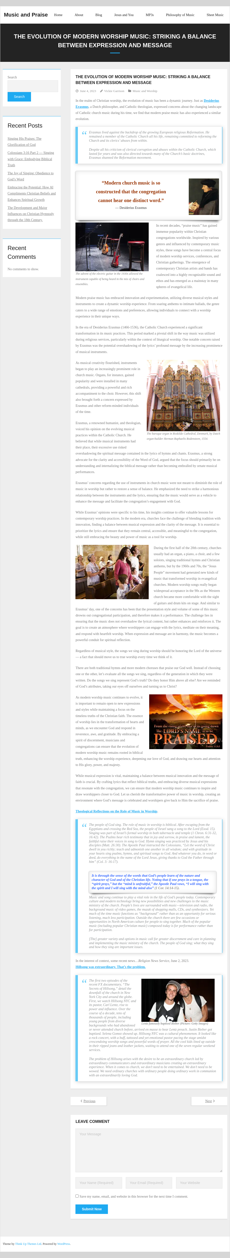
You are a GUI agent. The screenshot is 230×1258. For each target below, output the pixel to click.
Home (58, 15)
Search (12, 77)
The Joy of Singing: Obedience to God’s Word (31, 176)
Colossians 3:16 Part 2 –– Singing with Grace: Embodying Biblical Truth (31, 159)
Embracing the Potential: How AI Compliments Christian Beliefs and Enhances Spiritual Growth (32, 193)
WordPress (63, 1244)
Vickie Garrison (114, 91)
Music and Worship (145, 91)
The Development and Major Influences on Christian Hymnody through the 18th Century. (31, 214)
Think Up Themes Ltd (28, 1244)
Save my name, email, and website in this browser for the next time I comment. (134, 1196)
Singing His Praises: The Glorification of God (25, 142)
